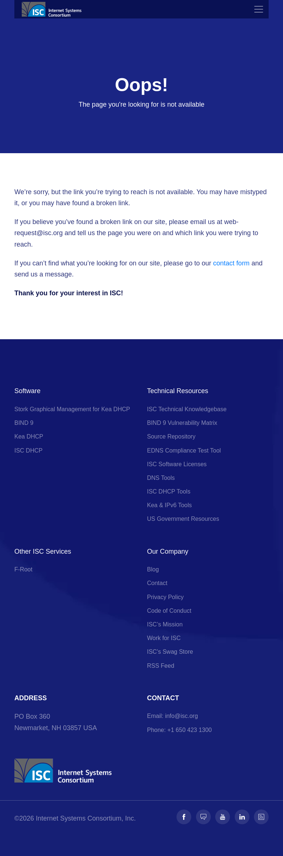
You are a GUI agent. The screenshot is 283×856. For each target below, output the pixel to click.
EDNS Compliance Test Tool (184, 450)
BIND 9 (24, 423)
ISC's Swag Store (170, 652)
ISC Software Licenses (177, 464)
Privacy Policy (165, 597)
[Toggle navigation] (259, 9)
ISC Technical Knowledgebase (187, 409)
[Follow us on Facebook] (184, 816)
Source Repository (171, 436)
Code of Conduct (169, 611)
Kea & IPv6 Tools (169, 505)
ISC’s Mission (165, 624)
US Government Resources (183, 519)
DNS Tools (161, 478)
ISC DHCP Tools (169, 491)
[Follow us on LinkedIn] (242, 816)
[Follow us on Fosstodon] (203, 816)
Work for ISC (164, 638)
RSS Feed (160, 666)
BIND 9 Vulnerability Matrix (182, 423)
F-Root (23, 569)
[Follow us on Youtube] (222, 816)
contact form (231, 263)
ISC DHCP (28, 450)
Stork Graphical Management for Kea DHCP (72, 409)
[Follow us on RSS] (261, 816)
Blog (153, 569)
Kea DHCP (28, 436)
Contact (157, 583)
